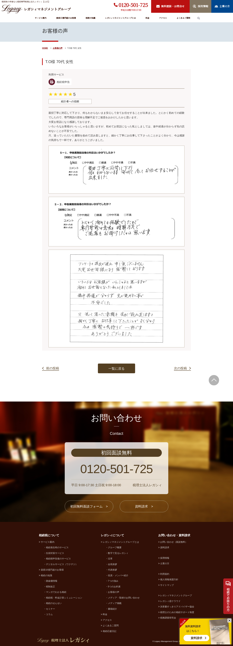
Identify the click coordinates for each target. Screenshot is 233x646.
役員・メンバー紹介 (118, 575)
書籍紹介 (112, 609)
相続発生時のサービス (57, 547)
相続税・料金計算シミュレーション (64, 597)
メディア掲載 (115, 603)
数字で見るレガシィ (118, 553)
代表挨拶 (112, 569)
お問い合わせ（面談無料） (173, 542)
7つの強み (113, 581)
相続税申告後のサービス (58, 558)
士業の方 (164, 563)
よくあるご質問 (183, 17)
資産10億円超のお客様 (66, 17)
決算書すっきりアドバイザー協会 (177, 606)
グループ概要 (115, 547)
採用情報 (164, 558)
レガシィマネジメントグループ (176, 595)
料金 (147, 17)
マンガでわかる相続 (56, 592)
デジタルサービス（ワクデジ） (62, 564)
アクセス (163, 17)
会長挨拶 (112, 564)
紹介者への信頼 (70, 101)
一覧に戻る (116, 368)
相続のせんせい (54, 603)
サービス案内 (40, 17)
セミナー (50, 609)
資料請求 (196, 638)
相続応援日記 (109, 631)
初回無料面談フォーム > (89, 506)
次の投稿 (180, 368)
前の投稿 (52, 368)
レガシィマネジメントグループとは (120, 17)
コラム (49, 614)
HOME (45, 48)
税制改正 (50, 586)
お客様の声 (57, 48)
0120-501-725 (133, 4)
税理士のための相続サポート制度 (177, 612)
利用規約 (164, 574)
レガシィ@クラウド (170, 601)
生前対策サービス (55, 553)
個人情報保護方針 (169, 579)
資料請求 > (144, 506)
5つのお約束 (114, 586)
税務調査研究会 (168, 617)
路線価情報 (51, 581)
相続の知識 (90, 17)
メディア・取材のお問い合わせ (124, 597)
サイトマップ (167, 585)
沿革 (110, 558)
